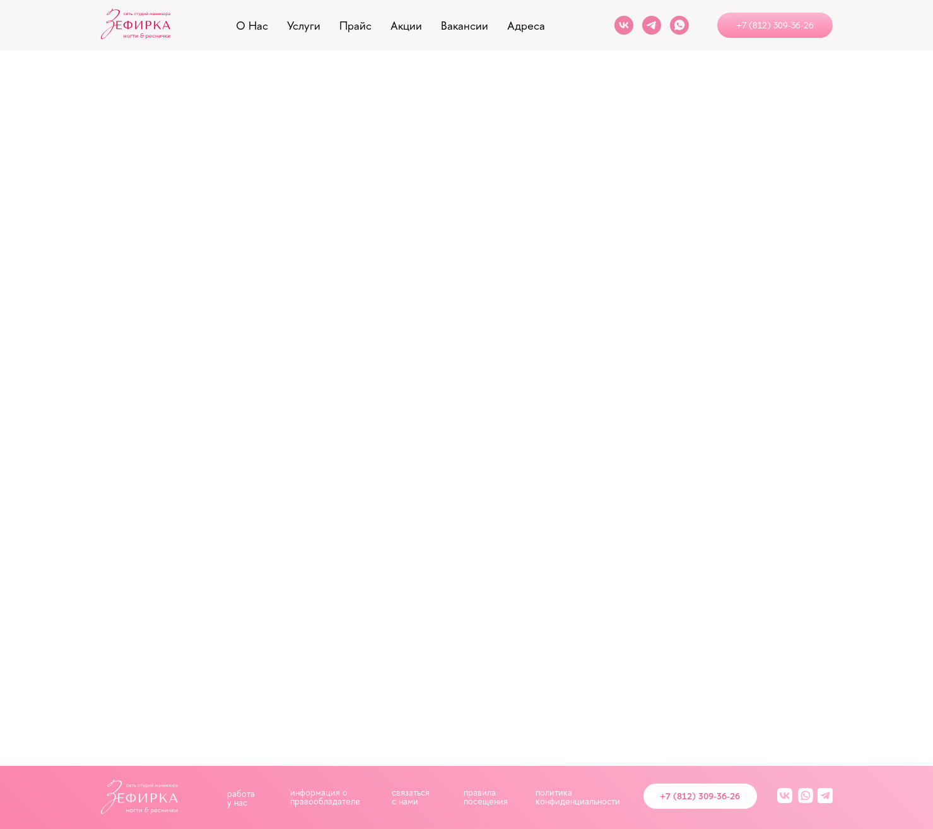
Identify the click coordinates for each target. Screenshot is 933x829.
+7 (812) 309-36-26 (700, 796)
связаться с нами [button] (411, 796)
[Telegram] (651, 25)
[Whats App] (679, 25)
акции (406, 25)
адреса (526, 25)
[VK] (623, 25)
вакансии (464, 25)
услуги (303, 25)
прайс (355, 25)
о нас (252, 25)
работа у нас (241, 797)
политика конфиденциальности (578, 796)
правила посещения (486, 796)
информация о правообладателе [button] (325, 796)
